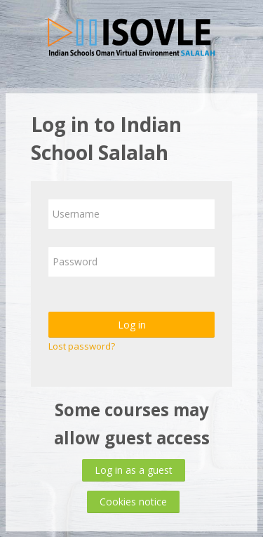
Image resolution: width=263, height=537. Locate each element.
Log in (132, 324)
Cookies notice (133, 501)
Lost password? (81, 346)
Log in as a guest (134, 470)
